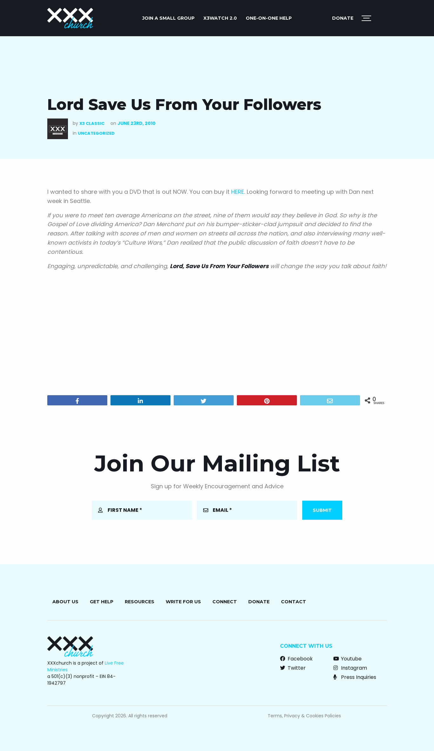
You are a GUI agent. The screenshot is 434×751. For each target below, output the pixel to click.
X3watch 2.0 (220, 18)
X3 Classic (91, 123)
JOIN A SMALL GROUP (168, 18)
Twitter (293, 668)
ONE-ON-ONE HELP (269, 18)
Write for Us (183, 602)
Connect (224, 602)
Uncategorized (96, 133)
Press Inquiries (354, 677)
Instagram (350, 668)
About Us (65, 602)
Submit (322, 510)
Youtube (347, 658)
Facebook (296, 658)
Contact (293, 602)
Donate (342, 18)
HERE (237, 192)
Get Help (101, 602)
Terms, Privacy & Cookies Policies (304, 716)
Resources (139, 602)
